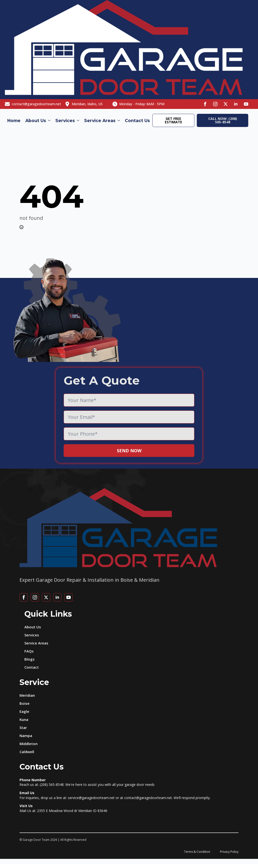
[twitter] (225, 104)
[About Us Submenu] (49, 120)
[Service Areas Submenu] (119, 120)
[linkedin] (236, 104)
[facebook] (205, 104)
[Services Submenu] (78, 120)
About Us (35, 120)
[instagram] (215, 104)
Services (65, 120)
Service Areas (100, 120)
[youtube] (246, 104)
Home (13, 120)
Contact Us (137, 120)
